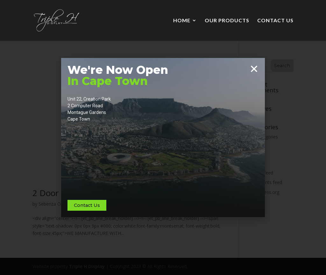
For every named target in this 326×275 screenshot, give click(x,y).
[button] (254, 68)
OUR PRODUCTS (227, 20)
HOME (181, 20)
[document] (163, 137)
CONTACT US (275, 20)
